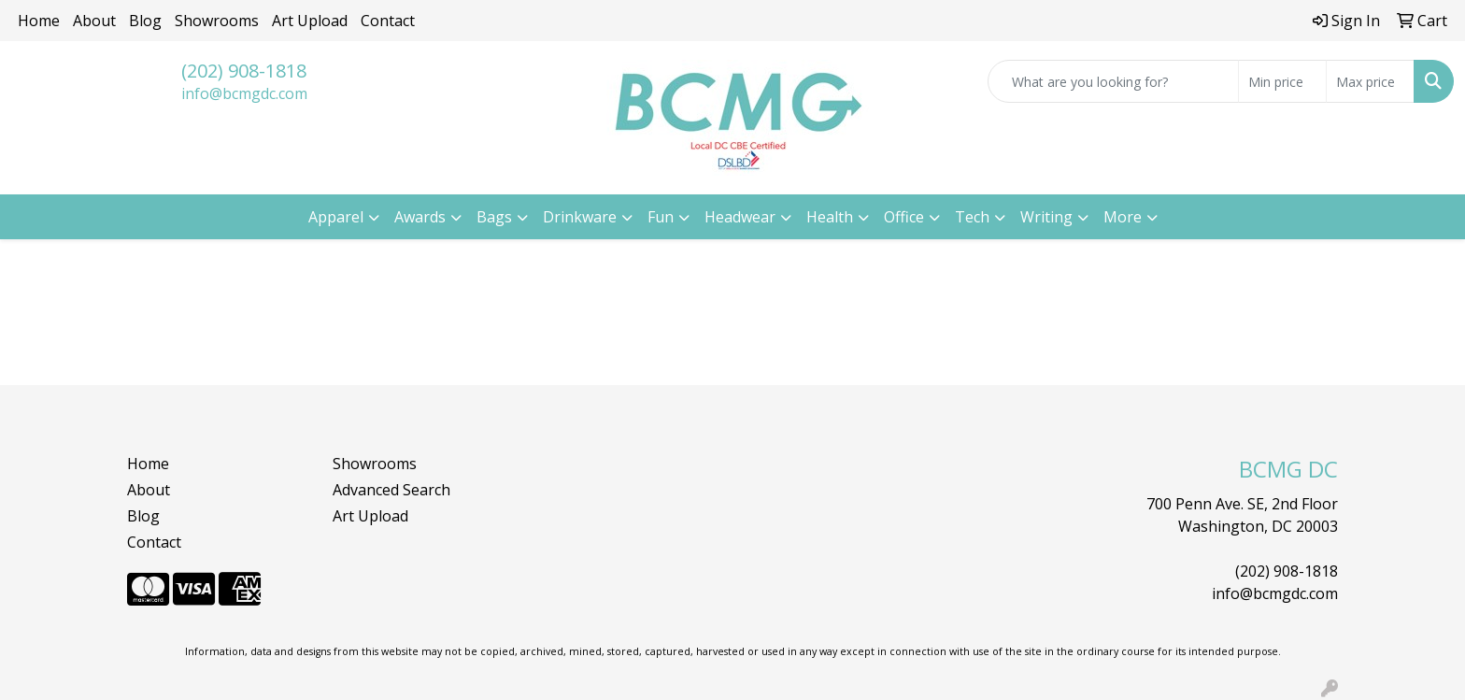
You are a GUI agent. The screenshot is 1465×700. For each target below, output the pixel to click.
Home (39, 20)
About (94, 20)
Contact (388, 20)
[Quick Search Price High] (1370, 81)
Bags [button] (494, 217)
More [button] (1122, 217)
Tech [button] (972, 217)
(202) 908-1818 (243, 70)
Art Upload (310, 20)
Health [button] (829, 217)
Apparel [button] (335, 217)
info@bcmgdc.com (244, 93)
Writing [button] (1046, 217)
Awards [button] (420, 217)
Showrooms (217, 20)
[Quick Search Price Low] (1282, 81)
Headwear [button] (739, 217)
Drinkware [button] (580, 217)
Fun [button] (660, 217)
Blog (145, 20)
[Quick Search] (1113, 81)
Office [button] (904, 217)
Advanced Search (391, 489)
